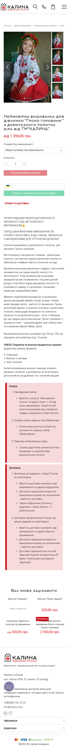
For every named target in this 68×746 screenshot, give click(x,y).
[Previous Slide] (7, 67)
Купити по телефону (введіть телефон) (34, 193)
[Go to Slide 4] (30, 98)
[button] (27, 67)
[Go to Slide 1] (24, 98)
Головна (7, 26)
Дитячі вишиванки (23, 26)
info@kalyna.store (13, 707)
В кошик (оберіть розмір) (25, 172)
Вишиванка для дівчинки (45, 26)
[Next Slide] (47, 67)
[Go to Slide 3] (28, 98)
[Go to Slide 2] (26, 98)
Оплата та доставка (17, 203)
